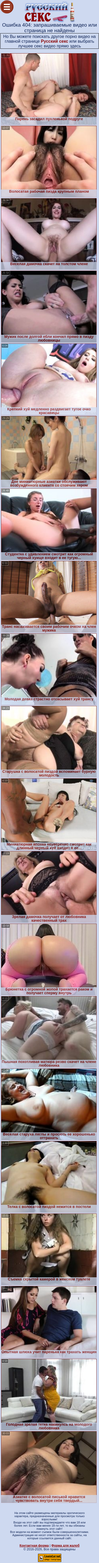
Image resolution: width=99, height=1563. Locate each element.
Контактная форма (34, 1545)
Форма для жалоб (65, 1545)
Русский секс (54, 41)
